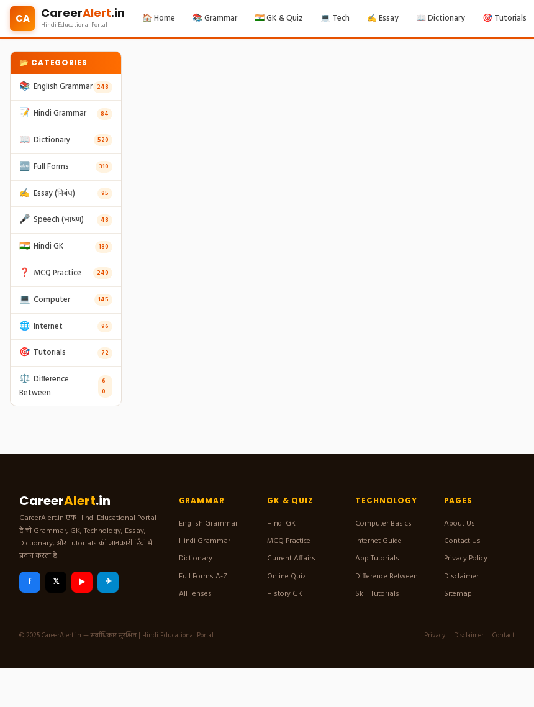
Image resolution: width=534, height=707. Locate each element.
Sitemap (458, 594)
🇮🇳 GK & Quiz (279, 18)
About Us (459, 524)
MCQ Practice (288, 541)
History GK (284, 594)
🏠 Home (158, 18)
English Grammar (208, 524)
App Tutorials (377, 558)
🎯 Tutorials (504, 18)
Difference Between (386, 576)
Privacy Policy (465, 558)
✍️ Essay (383, 18)
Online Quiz (286, 576)
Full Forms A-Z (203, 576)
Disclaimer (461, 576)
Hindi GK (281, 524)
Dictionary (195, 558)
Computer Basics (383, 524)
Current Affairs (291, 558)
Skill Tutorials (377, 594)
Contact (503, 635)
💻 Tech (335, 18)
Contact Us (462, 541)
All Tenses (195, 594)
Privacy (434, 635)
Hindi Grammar (204, 541)
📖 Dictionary (440, 18)
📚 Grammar (214, 18)
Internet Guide (378, 541)
